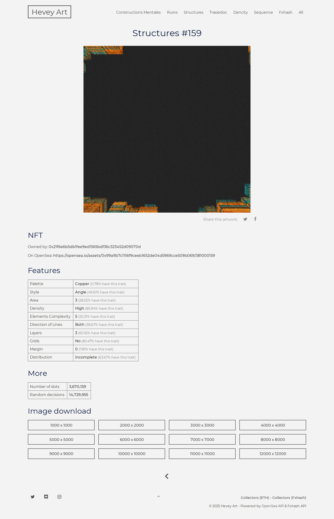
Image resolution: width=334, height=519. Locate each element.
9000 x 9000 (61, 453)
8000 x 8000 (273, 439)
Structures (193, 12)
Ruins (172, 12)
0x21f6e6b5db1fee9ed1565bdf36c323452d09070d (95, 247)
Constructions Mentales (138, 12)
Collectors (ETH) (255, 497)
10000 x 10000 (131, 453)
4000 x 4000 (273, 425)
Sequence (263, 12)
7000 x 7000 (202, 439)
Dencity (240, 12)
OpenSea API (273, 506)
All (301, 12)
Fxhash (285, 12)
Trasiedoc (218, 12)
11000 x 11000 (202, 453)
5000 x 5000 (61, 439)
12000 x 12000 (273, 453)
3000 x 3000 (202, 425)
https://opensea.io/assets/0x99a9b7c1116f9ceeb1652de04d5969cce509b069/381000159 (134, 255)
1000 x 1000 (61, 425)
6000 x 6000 (132, 439)
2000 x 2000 (132, 425)
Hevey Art (49, 11)
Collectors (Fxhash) (289, 497)
